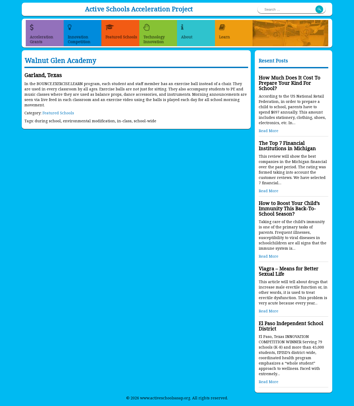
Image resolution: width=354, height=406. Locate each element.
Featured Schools (58, 112)
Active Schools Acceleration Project (139, 9)
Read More (268, 130)
